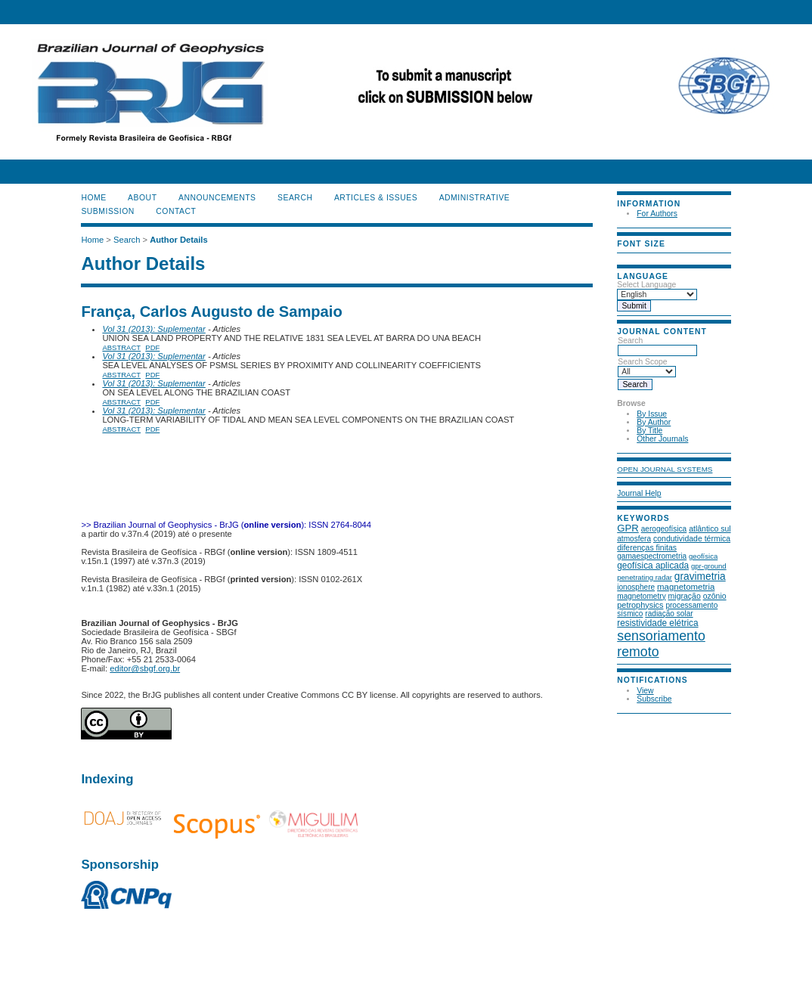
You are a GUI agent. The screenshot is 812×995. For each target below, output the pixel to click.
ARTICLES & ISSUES (375, 198)
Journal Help (639, 493)
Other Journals (662, 439)
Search (657, 345)
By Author (654, 422)
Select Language (646, 285)
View (645, 691)
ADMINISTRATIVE (474, 198)
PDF (152, 347)
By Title (649, 430)
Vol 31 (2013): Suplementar (153, 328)
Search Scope (647, 367)
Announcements (217, 198)
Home (93, 198)
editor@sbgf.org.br (145, 668)
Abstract (121, 347)
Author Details (178, 239)
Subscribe (654, 699)
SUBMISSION (107, 211)
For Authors (657, 213)
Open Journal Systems (664, 469)
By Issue (652, 414)
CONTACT (176, 211)
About (142, 198)
